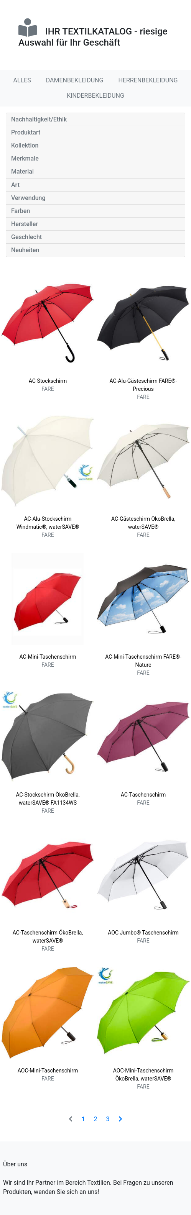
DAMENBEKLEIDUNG (75, 80)
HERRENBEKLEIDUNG (148, 80)
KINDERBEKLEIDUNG (95, 95)
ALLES (22, 80)
